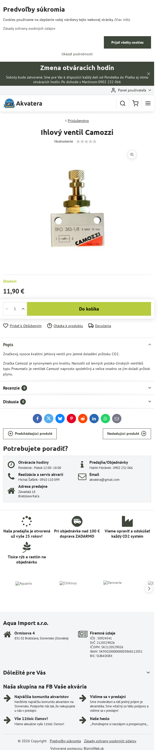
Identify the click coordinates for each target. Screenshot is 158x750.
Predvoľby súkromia (65, 741)
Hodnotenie (63, 141)
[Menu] (148, 103)
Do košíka (89, 309)
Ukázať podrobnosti (77, 54)
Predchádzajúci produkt (30, 433)
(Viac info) (122, 19)
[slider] (86, 142)
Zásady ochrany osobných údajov (110, 741)
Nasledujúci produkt (126, 433)
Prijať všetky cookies (127, 42)
